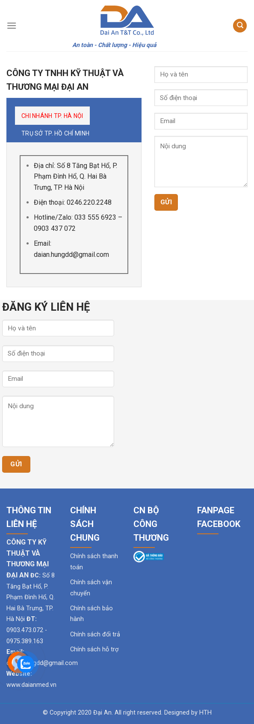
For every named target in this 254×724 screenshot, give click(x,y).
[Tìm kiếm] (240, 26)
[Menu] (11, 25)
